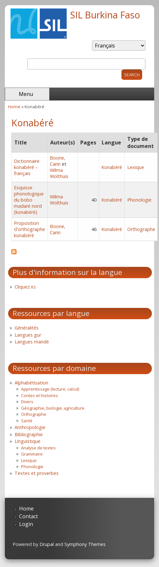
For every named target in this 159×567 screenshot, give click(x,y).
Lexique (135, 167)
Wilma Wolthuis (59, 173)
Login (26, 524)
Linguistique (27, 441)
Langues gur (28, 335)
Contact (28, 516)
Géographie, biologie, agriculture (53, 408)
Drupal (47, 544)
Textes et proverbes (37, 473)
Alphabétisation (31, 383)
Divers (27, 401)
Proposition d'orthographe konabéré (29, 229)
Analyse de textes (38, 448)
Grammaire (32, 454)
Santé (26, 421)
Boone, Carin (57, 161)
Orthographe (141, 229)
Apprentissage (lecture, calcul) (50, 389)
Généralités (27, 328)
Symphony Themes (85, 544)
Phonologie (139, 200)
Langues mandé (32, 342)
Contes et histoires (39, 395)
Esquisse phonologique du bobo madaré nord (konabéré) (29, 199)
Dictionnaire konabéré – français (27, 167)
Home (14, 107)
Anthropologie (30, 427)
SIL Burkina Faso (105, 14)
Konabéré (111, 167)
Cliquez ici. (25, 287)
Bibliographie (29, 434)
